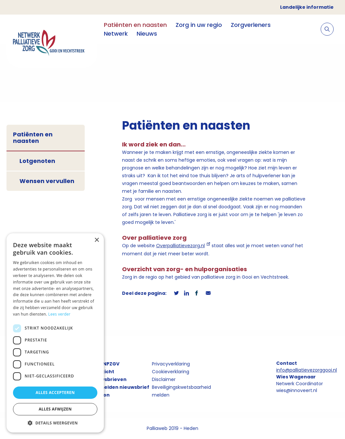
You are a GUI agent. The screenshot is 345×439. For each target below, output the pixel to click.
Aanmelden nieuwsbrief (119, 387)
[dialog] (55, 333)
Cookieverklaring (170, 371)
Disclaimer (164, 379)
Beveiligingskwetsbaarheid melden (181, 391)
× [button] (96, 240)
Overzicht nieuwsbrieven (108, 375)
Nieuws (147, 33)
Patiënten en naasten (135, 25)
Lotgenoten (37, 161)
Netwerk (116, 33)
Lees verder (59, 314)
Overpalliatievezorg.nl (180, 245)
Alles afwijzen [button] (55, 409)
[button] (55, 423)
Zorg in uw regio (199, 25)
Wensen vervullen (46, 181)
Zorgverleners (251, 25)
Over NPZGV (104, 364)
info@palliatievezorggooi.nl (306, 370)
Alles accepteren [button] (55, 392)
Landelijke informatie (307, 7)
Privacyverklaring (171, 364)
